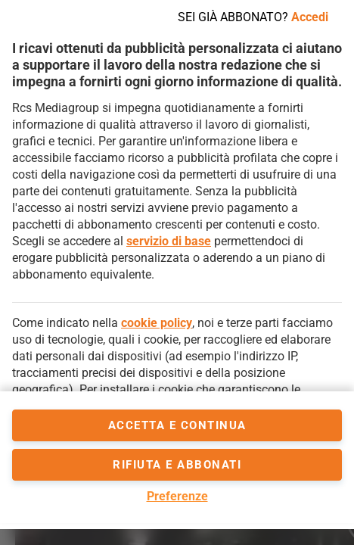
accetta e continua (177, 425)
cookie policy (156, 323)
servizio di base (168, 241)
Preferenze (177, 496)
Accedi (309, 17)
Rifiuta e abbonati (177, 465)
